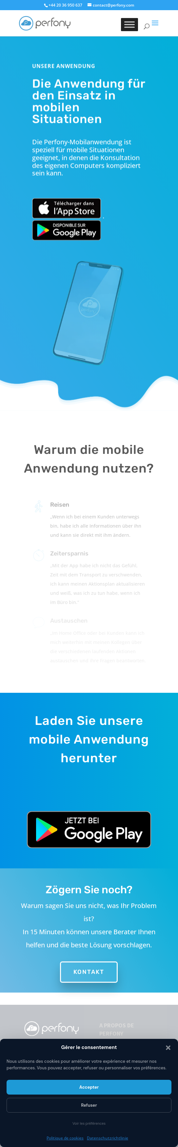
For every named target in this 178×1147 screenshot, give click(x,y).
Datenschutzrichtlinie (107, 1138)
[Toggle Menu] (129, 24)
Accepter (89, 1087)
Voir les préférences (89, 1123)
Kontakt (88, 967)
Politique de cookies (65, 1138)
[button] (168, 1047)
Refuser (89, 1105)
